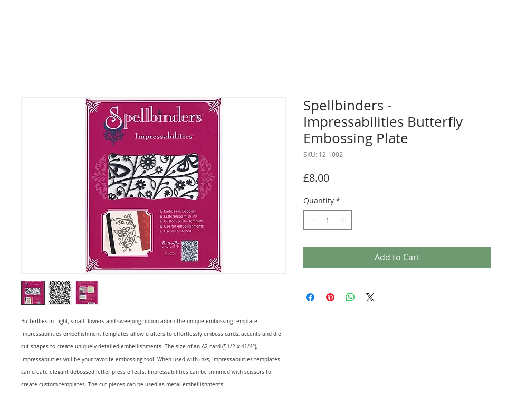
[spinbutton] (327, 220)
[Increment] (343, 220)
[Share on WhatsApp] (350, 297)
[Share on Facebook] (310, 297)
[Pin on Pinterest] (330, 297)
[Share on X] (370, 297)
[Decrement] (311, 220)
